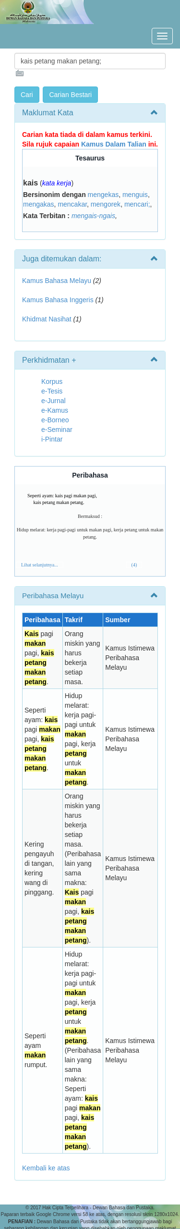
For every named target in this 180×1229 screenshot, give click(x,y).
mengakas (38, 204)
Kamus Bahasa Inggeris (58, 300)
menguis (135, 194)
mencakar (72, 204)
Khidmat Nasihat (47, 319)
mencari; (137, 204)
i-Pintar (51, 439)
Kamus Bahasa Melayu (57, 280)
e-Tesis (51, 391)
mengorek (105, 204)
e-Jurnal (53, 401)
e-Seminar (56, 429)
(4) (134, 564)
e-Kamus (54, 410)
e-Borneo (55, 420)
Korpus (51, 381)
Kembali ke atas (46, 1168)
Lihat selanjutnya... (39, 564)
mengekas (103, 194)
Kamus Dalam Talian (113, 144)
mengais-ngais (93, 216)
